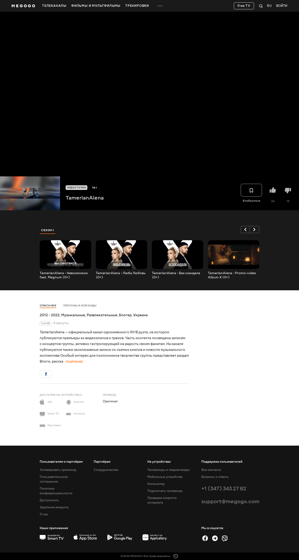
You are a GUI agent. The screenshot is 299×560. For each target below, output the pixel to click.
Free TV (244, 6)
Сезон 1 (47, 230)
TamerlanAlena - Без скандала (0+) (176, 275)
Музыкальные (73, 315)
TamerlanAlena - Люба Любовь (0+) (121, 275)
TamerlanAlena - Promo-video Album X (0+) (232, 275)
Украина (140, 315)
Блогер (125, 315)
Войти (281, 6)
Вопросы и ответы (215, 477)
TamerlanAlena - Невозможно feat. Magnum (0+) (64, 275)
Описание (48, 305)
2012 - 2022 (50, 315)
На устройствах (159, 462)
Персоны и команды (80, 305)
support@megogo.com (230, 501)
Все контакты (211, 470)
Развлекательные (102, 315)
